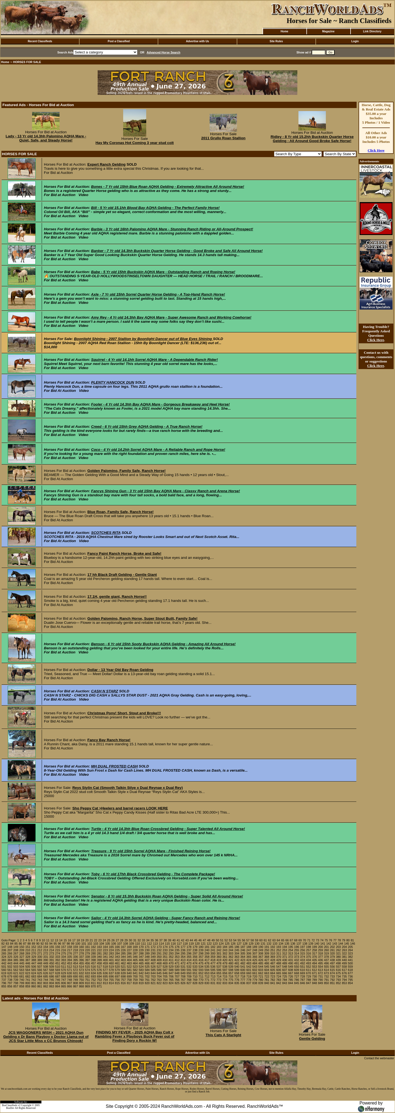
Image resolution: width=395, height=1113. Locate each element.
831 (212, 983)
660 (248, 973)
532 (189, 966)
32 (139, 940)
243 (224, 950)
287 (135, 953)
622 (21, 973)
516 (93, 966)
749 (75, 979)
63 (274, 940)
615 (332, 970)
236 (182, 950)
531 (182, 966)
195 (290, 946)
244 (230, 950)
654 (212, 973)
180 (201, 946)
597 (224, 970)
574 (87, 970)
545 (266, 966)
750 (81, 979)
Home (284, 31)
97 (64, 943)
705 (165, 976)
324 (3, 956)
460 (111, 963)
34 (147, 940)
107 (119, 943)
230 (147, 950)
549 (290, 966)
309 (266, 953)
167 (123, 946)
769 (195, 979)
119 (191, 943)
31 (134, 940)
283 (111, 953)
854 (350, 983)
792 (332, 979)
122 (209, 943)
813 (105, 983)
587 (165, 970)
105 (107, 943)
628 (57, 973)
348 (147, 956)
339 (93, 956)
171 (147, 946)
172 (153, 946)
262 (338, 950)
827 (189, 983)
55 (239, 940)
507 (39, 966)
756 (117, 979)
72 (313, 940)
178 (189, 946)
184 (224, 946)
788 (308, 979)
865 (63, 986)
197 (302, 946)
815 (117, 983)
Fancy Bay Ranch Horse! (109, 740)
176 (177, 946)
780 (260, 979)
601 (248, 970)
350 (159, 956)
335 (69, 956)
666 (284, 973)
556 (332, 966)
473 (189, 963)
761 (147, 979)
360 (218, 956)
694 (99, 976)
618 (350, 970)
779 (254, 979)
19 (82, 940)
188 (248, 946)
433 (302, 960)
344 (123, 956)
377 (320, 956)
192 (272, 946)
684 (39, 976)
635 (99, 973)
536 (212, 966)
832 (218, 983)
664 (272, 973)
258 (314, 950)
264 (350, 950)
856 (9, 986)
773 (218, 979)
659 (242, 973)
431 (290, 960)
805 (57, 983)
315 (302, 953)
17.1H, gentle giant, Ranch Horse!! (117, 596)
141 (322, 943)
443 (9, 963)
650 (189, 973)
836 (242, 983)
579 (117, 970)
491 (296, 963)
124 (221, 943)
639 (123, 973)
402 (117, 960)
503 (15, 966)
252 (278, 950)
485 (260, 963)
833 (224, 983)
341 (105, 956)
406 (141, 960)
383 (3, 960)
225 (117, 950)
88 (29, 943)
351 (165, 956)
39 (169, 940)
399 (99, 960)
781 (266, 979)
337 (81, 956)
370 (278, 956)
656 (224, 973)
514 (81, 966)
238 (195, 950)
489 (284, 963)
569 (57, 970)
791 (326, 979)
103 (95, 943)
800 (27, 983)
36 (156, 940)
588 (171, 970)
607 (284, 970)
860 (33, 986)
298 (201, 953)
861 (39, 986)
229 (141, 950)
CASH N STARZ (104, 691)
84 (11, 943)
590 (182, 970)
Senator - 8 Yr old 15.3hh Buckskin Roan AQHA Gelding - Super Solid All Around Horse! (167, 896)
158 (69, 946)
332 (51, 956)
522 (129, 966)
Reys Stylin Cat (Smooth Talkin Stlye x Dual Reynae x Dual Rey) (127, 788)
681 (21, 976)
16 (69, 940)
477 (212, 963)
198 (308, 946)
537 (218, 966)
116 (173, 943)
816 (123, 983)
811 (93, 983)
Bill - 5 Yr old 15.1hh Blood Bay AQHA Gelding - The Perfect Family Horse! (155, 208)
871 (99, 986)
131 (263, 943)
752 (93, 979)
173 (159, 946)
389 (39, 960)
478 (218, 963)
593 (201, 970)
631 (75, 973)
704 (159, 976)
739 (15, 979)
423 (242, 960)
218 (75, 950)
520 (117, 966)
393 (63, 960)
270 (33, 953)
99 (72, 943)
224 (111, 950)
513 (75, 966)
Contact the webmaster (379, 1058)
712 (207, 976)
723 (272, 976)
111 (143, 943)
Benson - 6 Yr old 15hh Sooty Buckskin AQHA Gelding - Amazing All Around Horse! (163, 644)
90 (38, 943)
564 (27, 970)
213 (45, 950)
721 (260, 976)
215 (57, 950)
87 (24, 943)
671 (314, 973)
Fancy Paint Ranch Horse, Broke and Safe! (125, 553)
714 (218, 976)
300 (212, 953)
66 (287, 940)
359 (212, 956)
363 (236, 956)
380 (338, 956)
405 (135, 960)
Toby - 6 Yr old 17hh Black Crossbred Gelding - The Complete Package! (153, 874)
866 (69, 986)
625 (39, 973)
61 (265, 940)
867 (75, 986)
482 (242, 963)
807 (69, 983)
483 (248, 963)
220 (87, 950)
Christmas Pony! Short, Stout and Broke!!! (124, 713)
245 (236, 950)
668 (296, 973)
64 (278, 940)
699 (129, 976)
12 (52, 940)
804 (51, 983)
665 (278, 973)
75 (326, 940)
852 (338, 983)
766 (177, 979)
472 (182, 963)
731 (320, 976)
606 (278, 970)
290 (153, 953)
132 (269, 943)
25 (108, 940)
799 (21, 983)
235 (177, 950)
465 (141, 963)
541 (242, 966)
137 (299, 943)
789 (314, 979)
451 (57, 963)
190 (260, 946)
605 (272, 970)
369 (272, 956)
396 (81, 960)
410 (165, 960)
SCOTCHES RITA (105, 533)
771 (207, 979)
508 (45, 966)
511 (63, 966)
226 (123, 950)
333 (57, 956)
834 (230, 983)
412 (177, 960)
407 (147, 960)
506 (33, 966)
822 (159, 983)
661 (254, 973)
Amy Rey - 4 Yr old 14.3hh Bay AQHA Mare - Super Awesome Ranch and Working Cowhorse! (171, 317)
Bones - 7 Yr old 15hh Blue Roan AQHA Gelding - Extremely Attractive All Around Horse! (167, 187)
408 (153, 960)
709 (189, 976)
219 (81, 950)
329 (33, 956)
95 (55, 943)
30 (130, 940)
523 (135, 966)
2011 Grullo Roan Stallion (223, 138)
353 (177, 956)
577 (105, 970)
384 (9, 960)
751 (87, 979)
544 (260, 966)
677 (350, 973)
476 (207, 963)
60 (261, 940)
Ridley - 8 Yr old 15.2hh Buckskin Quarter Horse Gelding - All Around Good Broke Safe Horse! (312, 139)
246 (242, 950)
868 (81, 986)
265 (3, 953)
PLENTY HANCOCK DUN (112, 382)
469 (165, 963)
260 (326, 950)
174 (165, 946)
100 (77, 943)
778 (248, 979)
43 (187, 940)
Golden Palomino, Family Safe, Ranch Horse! (127, 471)
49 (213, 940)
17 (73, 940)
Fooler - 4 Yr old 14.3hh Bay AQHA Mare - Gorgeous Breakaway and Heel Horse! (160, 404)
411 (171, 960)
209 (21, 950)
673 (326, 973)
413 (182, 960)
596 (218, 970)
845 (296, 983)
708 (182, 976)
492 (302, 963)
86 (20, 943)
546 (272, 966)
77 (335, 940)
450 (51, 963)
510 (57, 966)
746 (57, 979)
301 (218, 953)
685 (45, 976)
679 (9, 976)
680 (15, 976)
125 (227, 943)
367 (260, 956)
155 (51, 946)
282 (105, 953)
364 (242, 956)
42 (182, 940)
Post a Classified (119, 41)
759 (135, 979)
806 (63, 983)
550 (296, 966)
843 (284, 983)
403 (123, 960)
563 (21, 970)
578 (111, 970)
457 (93, 963)
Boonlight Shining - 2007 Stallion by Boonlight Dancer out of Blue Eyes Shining (143, 339)
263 (344, 950)
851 (332, 983)
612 (314, 970)
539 (230, 966)
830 (207, 983)
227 (129, 950)
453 (69, 963)
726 (290, 976)
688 (63, 976)
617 (344, 970)
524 (141, 966)
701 (141, 976)
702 (147, 976)
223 (105, 950)
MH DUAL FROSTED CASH (114, 766)
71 (309, 940)
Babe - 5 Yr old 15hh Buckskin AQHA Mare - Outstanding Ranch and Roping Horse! (163, 272)
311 (278, 953)
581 (129, 970)
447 (33, 963)
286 (129, 953)
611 (308, 970)
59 (256, 940)
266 (9, 953)
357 (201, 956)
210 (27, 950)
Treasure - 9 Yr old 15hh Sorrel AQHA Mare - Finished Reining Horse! (151, 851)
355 (189, 956)
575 (93, 970)
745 (51, 979)
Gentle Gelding (312, 1038)
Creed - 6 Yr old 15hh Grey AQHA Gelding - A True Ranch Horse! (146, 426)
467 (153, 963)
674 (332, 973)
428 (272, 960)
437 (326, 960)
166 (117, 946)
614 (326, 970)
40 (174, 940)
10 (43, 940)
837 (248, 983)
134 (280, 943)
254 (290, 950)
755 (111, 979)
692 (87, 976)
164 (105, 946)
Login (355, 41)
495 (320, 963)
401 (111, 960)
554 (320, 966)
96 (59, 943)
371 (284, 956)
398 (93, 960)
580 (123, 970)
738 (9, 979)
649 (182, 973)
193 (278, 946)
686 (51, 976)
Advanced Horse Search (163, 52)
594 (207, 970)
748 (69, 979)
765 (171, 979)
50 (217, 940)
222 (99, 950)
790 (320, 979)
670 (308, 973)
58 (252, 940)
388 (33, 960)
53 (230, 940)
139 (310, 943)
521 (123, 966)
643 (147, 973)
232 (159, 950)
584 (147, 970)
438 (332, 960)
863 (51, 986)
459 (105, 963)
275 (63, 953)
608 (290, 970)
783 (278, 979)
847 (308, 983)
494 (314, 963)
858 (21, 986)
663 (266, 973)
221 (93, 950)
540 (236, 966)
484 (254, 963)
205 (350, 946)
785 (290, 979)
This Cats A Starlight (223, 1035)
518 (105, 966)
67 (291, 940)
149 (15, 946)
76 (330, 940)
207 (9, 950)
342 (111, 956)
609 (296, 970)
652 (201, 973)
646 (165, 973)
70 (304, 940)
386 (21, 960)
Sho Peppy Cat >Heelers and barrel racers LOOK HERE (120, 808)
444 (15, 963)
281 (99, 953)
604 (266, 970)
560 (3, 970)
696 (111, 976)
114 (161, 943)
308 (260, 953)
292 (165, 953)
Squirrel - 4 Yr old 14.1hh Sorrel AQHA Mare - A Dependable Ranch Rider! (154, 360)
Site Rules (276, 41)
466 (147, 963)
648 (177, 973)
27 (117, 940)
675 (338, 973)
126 (233, 943)
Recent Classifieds (40, 41)
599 (236, 970)
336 (75, 956)
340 (99, 956)
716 (230, 976)
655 (218, 973)
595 (212, 970)
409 (159, 960)
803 (45, 983)
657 (230, 973)
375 (308, 956)
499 (344, 963)
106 (113, 943)
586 (159, 970)
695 (105, 976)
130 (257, 943)
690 (75, 976)
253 (284, 950)
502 (9, 966)
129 (251, 943)
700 (135, 976)
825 (177, 983)
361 (224, 956)
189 (254, 946)
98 (68, 943)
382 (350, 956)
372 (290, 956)
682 (27, 976)
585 (153, 970)
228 (135, 950)
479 (224, 963)
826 (182, 983)
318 (320, 953)
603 (260, 970)
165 (111, 946)
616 (338, 970)
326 (15, 956)
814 (111, 983)
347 (141, 956)
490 (290, 963)
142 (328, 943)
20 (87, 940)
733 (332, 976)
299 (207, 953)
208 (15, 950)
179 (195, 946)
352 (171, 956)
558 (344, 966)
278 (81, 953)
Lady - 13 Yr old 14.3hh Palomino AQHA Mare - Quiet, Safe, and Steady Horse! (45, 138)
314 (296, 953)
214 (51, 950)
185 (230, 946)
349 (153, 956)
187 (242, 946)
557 (338, 966)
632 (81, 973)
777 (242, 979)
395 (75, 960)
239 (201, 950)
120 (197, 943)
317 (314, 953)
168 (129, 946)
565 (33, 970)
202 (332, 946)
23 (100, 940)
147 (3, 946)
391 (51, 960)
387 (27, 960)
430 (284, 960)
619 (3, 973)
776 (236, 979)
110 (137, 943)
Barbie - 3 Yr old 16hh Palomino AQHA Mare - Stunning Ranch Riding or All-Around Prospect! (172, 229)
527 (159, 966)
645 (159, 973)
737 (3, 979)
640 (129, 973)
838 (254, 983)
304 (236, 953)
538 (224, 966)
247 (248, 950)
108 (125, 943)
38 (165, 940)
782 (272, 979)
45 (195, 940)
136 (292, 943)
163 (99, 946)
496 (326, 963)
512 (69, 966)
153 (39, 946)
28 (121, 940)
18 (78, 940)
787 (302, 979)
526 (153, 966)
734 (338, 976)
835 (236, 983)
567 (45, 970)
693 (93, 976)
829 (201, 983)
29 (126, 940)
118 (185, 943)
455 (81, 963)
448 (39, 963)
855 (3, 986)
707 (177, 976)
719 (248, 976)
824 (171, 983)
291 (159, 953)
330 (39, 956)
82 (3, 943)
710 (195, 976)
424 (248, 960)
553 (314, 966)
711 (201, 976)
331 (45, 956)
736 (350, 976)
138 (304, 943)
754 (105, 979)
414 (189, 960)
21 (91, 940)
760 (141, 979)
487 (272, 963)
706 (171, 976)
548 (284, 966)
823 (165, 983)
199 (314, 946)
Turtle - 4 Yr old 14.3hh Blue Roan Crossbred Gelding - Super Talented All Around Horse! (168, 829)
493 (308, 963)
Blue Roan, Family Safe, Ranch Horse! (121, 512)
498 (338, 963)
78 (339, 940)
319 (326, 953)
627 (51, 973)
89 (33, 943)
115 (167, 943)
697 (117, 976)
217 (69, 950)
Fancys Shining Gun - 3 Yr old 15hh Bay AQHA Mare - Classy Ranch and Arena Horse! (165, 491)
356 (195, 956)
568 (51, 970)
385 (15, 960)
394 (69, 960)
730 (314, 976)
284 (117, 953)
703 (153, 976)
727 (296, 976)
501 (3, 966)
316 (308, 953)
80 (348, 940)
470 (171, 963)
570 (63, 970)
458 (99, 963)
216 (63, 950)
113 (155, 943)
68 (295, 940)
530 (177, 966)
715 (224, 976)
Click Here (376, 150)
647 (171, 973)
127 (239, 943)
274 (57, 953)
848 (314, 983)
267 (15, 953)
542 (248, 966)
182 (212, 946)
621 (15, 973)
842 (278, 983)
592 (195, 970)
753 (99, 979)
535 (207, 966)
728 (302, 976)
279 (87, 953)
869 (87, 986)
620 (9, 973)
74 (321, 940)
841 (272, 983)
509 (51, 966)
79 (343, 940)
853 (344, 983)
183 (218, 946)
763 (159, 979)
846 (302, 983)
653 (207, 973)
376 (314, 956)
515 (87, 966)
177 (182, 946)
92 (42, 943)
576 (99, 970)
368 (266, 956)
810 (87, 983)
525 (147, 966)
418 (212, 960)
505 (27, 966)
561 (9, 970)
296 (189, 953)
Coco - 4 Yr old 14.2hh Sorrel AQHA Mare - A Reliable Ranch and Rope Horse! (158, 450)
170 (141, 946)
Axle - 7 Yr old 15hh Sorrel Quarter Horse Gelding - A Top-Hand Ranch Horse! (158, 294)
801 (33, 983)
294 (177, 953)
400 (105, 960)
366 (254, 956)
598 (230, 970)
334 (63, 956)
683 (33, 976)
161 (87, 946)
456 (87, 963)
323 (350, 953)
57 (248, 940)
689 (69, 976)
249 (260, 950)
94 (50, 943)
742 (33, 979)
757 (123, 979)
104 (101, 943)
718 (242, 976)
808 (75, 983)
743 (39, 979)
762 (153, 979)
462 (123, 963)
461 (117, 963)
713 (212, 976)
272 (45, 953)
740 (21, 979)
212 (39, 950)
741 (27, 979)
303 (230, 953)
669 (302, 973)
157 (63, 946)
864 (57, 986)
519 (111, 966)
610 (302, 970)
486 (266, 963)
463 (129, 963)
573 (81, 970)
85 (16, 943)
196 (296, 946)
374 (302, 956)
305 (242, 953)
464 (135, 963)
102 (89, 943)
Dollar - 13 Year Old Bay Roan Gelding (120, 670)
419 (218, 960)
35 (152, 940)
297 (195, 953)
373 (296, 956)
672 (320, 973)
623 (27, 973)
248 (254, 950)
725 (284, 976)
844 (290, 983)
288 (141, 953)
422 (236, 960)
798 (15, 983)
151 (27, 946)
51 (222, 940)
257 (308, 950)
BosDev (10, 1108)
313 (290, 953)
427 (266, 960)
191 (266, 946)
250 (266, 950)
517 (99, 966)
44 (191, 940)
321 (338, 953)
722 (266, 976)
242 (218, 950)
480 (230, 963)
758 (129, 979)
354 (182, 956)
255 (296, 950)
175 (171, 946)
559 (350, 966)
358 (207, 956)
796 (3, 983)
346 (135, 956)
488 (278, 963)
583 (141, 970)
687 (57, 976)
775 (230, 979)
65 (282, 940)
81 (352, 940)
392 (57, 960)
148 (9, 946)
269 (27, 953)
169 (135, 946)
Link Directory (372, 31)
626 (45, 973)
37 (161, 940)
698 (123, 976)
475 (201, 963)
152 (33, 946)
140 (316, 943)
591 (189, 970)
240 (207, 950)
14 (61, 940)
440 (344, 960)
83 (7, 943)
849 (320, 983)
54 (234, 940)
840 (266, 983)
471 (177, 963)
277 (75, 953)
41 (178, 940)
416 (201, 960)
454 (75, 963)
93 (46, 943)
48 (208, 940)
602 (254, 970)
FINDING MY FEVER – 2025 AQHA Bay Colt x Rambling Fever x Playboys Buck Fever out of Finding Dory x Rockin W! (134, 1036)
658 (236, 973)
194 (284, 946)
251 (272, 950)
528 (165, 966)
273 (51, 953)
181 (207, 946)
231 (153, 950)
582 (135, 970)
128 (244, 943)
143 (334, 943)
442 (3, 963)
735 (344, 976)
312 (284, 953)
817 (129, 983)
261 (332, 950)
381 (344, 956)
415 (195, 960)
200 (320, 946)
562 (15, 970)
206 (3, 950)
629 (63, 973)
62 (269, 940)
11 (47, 940)
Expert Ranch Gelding (107, 164)
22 (95, 940)
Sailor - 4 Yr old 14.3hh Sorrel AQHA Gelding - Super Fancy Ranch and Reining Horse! (165, 918)
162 (93, 946)
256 (302, 950)
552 (308, 966)
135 (286, 943)
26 (113, 940)
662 (260, 973)
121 (203, 943)
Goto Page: (8, 940)
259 (320, 950)
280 (93, 953)
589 (177, 970)
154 (45, 946)
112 (149, 943)
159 (75, 946)
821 (153, 983)
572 (75, 970)
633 (87, 973)
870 (93, 986)
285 (123, 953)
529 (171, 966)
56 (243, 940)
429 (278, 960)
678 (3, 976)
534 (201, 966)
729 (308, 976)
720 (254, 976)
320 (332, 953)
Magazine (328, 31)
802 (39, 983)
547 (278, 966)
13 (56, 940)
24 (104, 940)
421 (230, 960)
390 (45, 960)
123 (215, 943)
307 (254, 953)
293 (171, 953)
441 (350, 960)
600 (242, 970)
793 (338, 979)
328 (27, 956)
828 (195, 983)
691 (81, 976)
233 (165, 950)
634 (93, 973)
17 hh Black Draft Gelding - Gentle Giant (122, 575)
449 (45, 963)
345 (129, 956)
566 (39, 970)
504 (21, 966)
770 (201, 979)
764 (165, 979)
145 (346, 943)
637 (111, 973)
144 (340, 943)
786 (296, 979)
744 (45, 979)
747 (63, 979)
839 (260, 983)
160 (81, 946)
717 (236, 976)
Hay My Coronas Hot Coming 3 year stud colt (134, 143)
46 (200, 940)
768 (189, 979)
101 (83, 943)
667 (290, 973)
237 (189, 950)
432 (296, 960)
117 (179, 943)
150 (21, 946)
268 (21, 953)
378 (326, 956)
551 (302, 966)
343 (117, 956)
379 (332, 956)
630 (69, 973)
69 (300, 940)
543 (254, 966)
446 (27, 963)
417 (207, 960)
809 (81, 983)
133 (274, 943)
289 (147, 953)
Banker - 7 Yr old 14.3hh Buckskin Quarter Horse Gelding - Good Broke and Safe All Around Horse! (177, 251)
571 (69, 970)
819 (141, 983)
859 (27, 986)
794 (344, 979)
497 (332, 963)
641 (135, 973)
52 (226, 940)
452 (63, 963)
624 (33, 973)
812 (99, 983)
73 (317, 940)
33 (143, 940)
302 (224, 953)
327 (21, 956)
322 (344, 953)
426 (260, 960)
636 (105, 973)
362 (230, 956)
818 (135, 983)
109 (131, 943)
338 (87, 956)
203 (338, 946)
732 (326, 976)
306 (248, 953)
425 (254, 960)
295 (182, 953)
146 (352, 943)
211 (33, 950)
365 (248, 956)
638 (117, 973)
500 (350, 963)
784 (284, 979)
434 (308, 960)
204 (344, 946)
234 (171, 950)
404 (129, 960)
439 (338, 960)
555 (326, 966)
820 (147, 983)
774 (224, 979)
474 (195, 963)
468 (159, 963)
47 (204, 940)
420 (224, 960)
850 (326, 983)
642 (141, 973)
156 (57, 946)
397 (87, 960)
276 (69, 953)
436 (320, 960)
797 (9, 983)
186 (236, 946)
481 (236, 963)
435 (314, 960)
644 (153, 973)
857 (15, 986)
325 (9, 956)
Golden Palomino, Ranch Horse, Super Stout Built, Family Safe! (143, 618)
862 (45, 986)
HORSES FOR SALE (27, 62)
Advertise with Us (197, 41)
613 (320, 970)
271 (39, 953)
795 (350, 979)
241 (212, 950)
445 (21, 963)
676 (344, 973)
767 (182, 979)
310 (272, 953)
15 (65, 940)
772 (212, 979)
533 (195, 966)
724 (278, 976)
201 (326, 946)
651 (195, 973)
